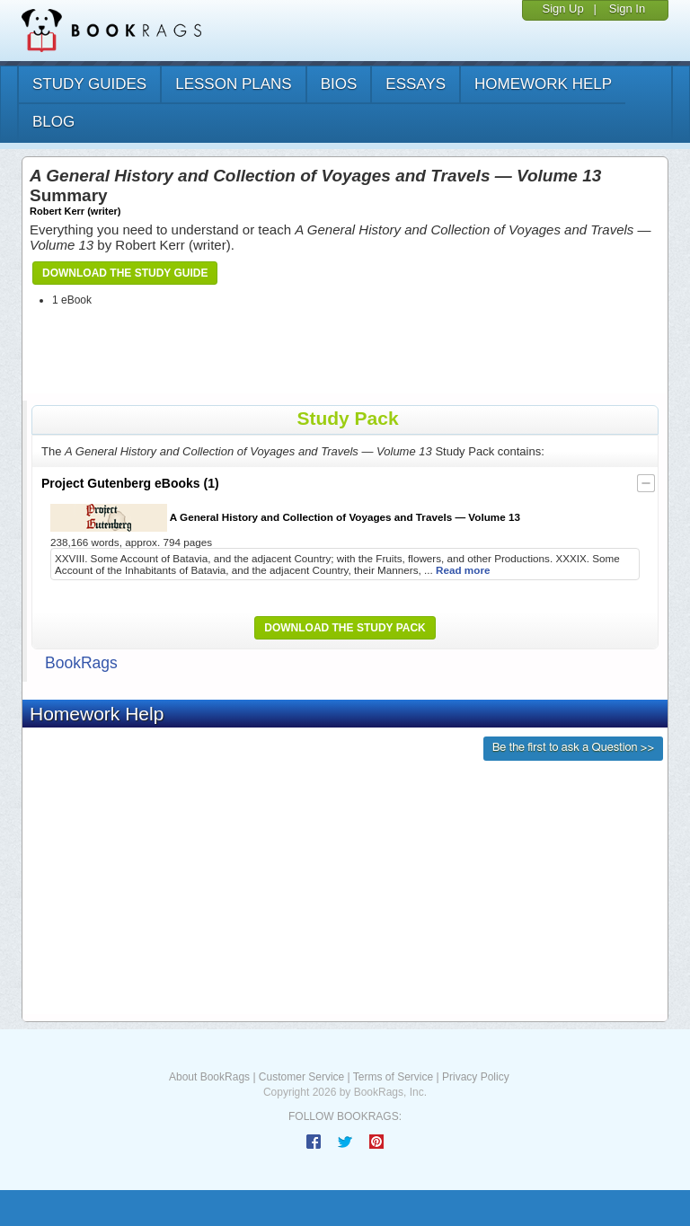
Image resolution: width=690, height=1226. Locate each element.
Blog (53, 121)
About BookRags (209, 1077)
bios (339, 84)
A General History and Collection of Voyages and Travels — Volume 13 (285, 518)
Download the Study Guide (125, 273)
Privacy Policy (475, 1077)
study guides (89, 84)
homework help (543, 84)
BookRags (81, 663)
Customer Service (301, 1077)
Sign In (627, 8)
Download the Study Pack (345, 628)
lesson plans (233, 84)
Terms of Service (393, 1077)
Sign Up (562, 8)
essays (415, 84)
